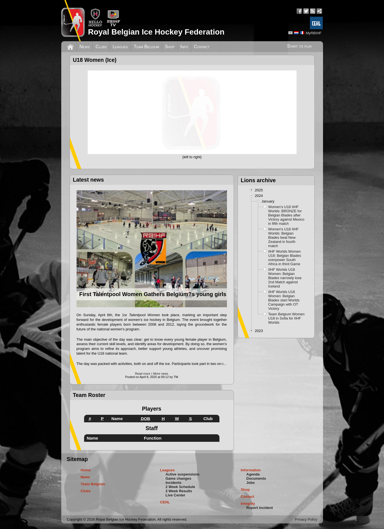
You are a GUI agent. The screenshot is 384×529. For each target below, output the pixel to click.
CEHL (165, 502)
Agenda (253, 474)
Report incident (259, 508)
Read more (142, 373)
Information (251, 470)
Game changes (179, 478)
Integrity (248, 503)
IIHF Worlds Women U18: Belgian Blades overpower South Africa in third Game (284, 257)
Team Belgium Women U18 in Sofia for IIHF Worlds (286, 318)
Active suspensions (183, 474)
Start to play (299, 46)
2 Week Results (179, 491)
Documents (256, 478)
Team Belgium (146, 46)
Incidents (174, 483)
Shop (170, 46)
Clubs (101, 46)
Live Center (175, 495)
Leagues (120, 46)
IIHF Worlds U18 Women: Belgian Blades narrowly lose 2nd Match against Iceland (285, 277)
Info (184, 46)
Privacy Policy (306, 519)
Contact (201, 46)
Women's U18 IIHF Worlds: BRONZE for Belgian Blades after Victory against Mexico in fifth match (286, 215)
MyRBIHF (313, 33)
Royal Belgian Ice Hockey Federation (156, 32)
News (85, 46)
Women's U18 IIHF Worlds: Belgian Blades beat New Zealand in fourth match (283, 237)
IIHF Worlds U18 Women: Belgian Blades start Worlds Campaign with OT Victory (283, 300)
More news (160, 373)
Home (86, 470)
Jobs (250, 483)
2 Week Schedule (180, 487)
